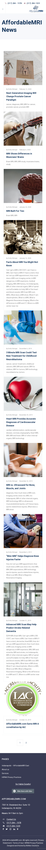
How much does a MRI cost (24, 493)
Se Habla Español (23, 784)
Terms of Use (18, 843)
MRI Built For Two (15, 211)
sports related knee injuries (16, 507)
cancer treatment (19, 364)
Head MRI (28, 641)
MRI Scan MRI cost (28, 292)
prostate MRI (24, 107)
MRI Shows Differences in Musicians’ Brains (19, 155)
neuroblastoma (12, 372)
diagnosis (16, 104)
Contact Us (11, 819)
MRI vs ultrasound (26, 501)
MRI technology (31, 369)
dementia (20, 641)
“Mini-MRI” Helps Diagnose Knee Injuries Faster (22, 558)
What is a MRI (23, 298)
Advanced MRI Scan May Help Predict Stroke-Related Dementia (21, 627)
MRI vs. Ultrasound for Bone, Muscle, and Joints (20, 487)
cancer (8, 104)
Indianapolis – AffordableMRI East (15, 766)
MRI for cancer (29, 104)
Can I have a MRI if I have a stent (22, 273)
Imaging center (25, 278)
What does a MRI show (19, 295)
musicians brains (32, 162)
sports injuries (11, 572)
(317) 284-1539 (13, 826)
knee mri (22, 496)
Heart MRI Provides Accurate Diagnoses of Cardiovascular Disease (21, 422)
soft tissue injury (32, 504)
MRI (21, 104)
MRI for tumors (19, 369)
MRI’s (8, 295)
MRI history (21, 284)
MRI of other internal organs (17, 287)
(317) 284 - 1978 (15, 3)
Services (5, 773)
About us (5, 769)
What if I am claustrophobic (16, 666)
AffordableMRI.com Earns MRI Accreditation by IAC (22, 725)
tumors (22, 372)
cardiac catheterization (15, 430)
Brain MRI (10, 162)
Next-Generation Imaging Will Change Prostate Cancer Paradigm (21, 96)
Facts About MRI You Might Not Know (22, 264)
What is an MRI (12, 575)
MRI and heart (15, 436)
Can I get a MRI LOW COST (16, 270)
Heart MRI (34, 433)
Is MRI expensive (21, 281)
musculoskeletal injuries (15, 504)
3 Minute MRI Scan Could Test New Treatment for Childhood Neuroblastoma (21, 356)
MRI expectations (16, 570)
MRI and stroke (19, 652)
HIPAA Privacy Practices (11, 777)
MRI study (22, 162)
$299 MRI (9, 636)
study (8, 164)
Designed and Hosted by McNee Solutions (23, 846)
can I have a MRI (17, 639)
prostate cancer (12, 107)
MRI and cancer (23, 367)
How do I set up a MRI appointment (19, 564)
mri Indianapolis (32, 284)
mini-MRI (34, 567)
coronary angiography (21, 433)
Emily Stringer (12, 89)
